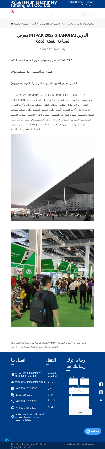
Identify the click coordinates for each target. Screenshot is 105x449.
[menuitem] (52, 15)
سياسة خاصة (88, 444)
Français (90, 2)
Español (80, 2)
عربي (91, 4)
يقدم (80, 412)
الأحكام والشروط (71, 444)
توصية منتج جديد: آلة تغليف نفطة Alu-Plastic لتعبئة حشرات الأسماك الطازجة (48, 343)
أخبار (34, 24)
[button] (52, 15)
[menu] (52, 15)
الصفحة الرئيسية (21, 24)
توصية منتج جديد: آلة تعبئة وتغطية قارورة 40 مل (32, 347)
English (70, 2)
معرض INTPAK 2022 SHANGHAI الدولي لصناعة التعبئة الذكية (67, 24)
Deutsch (83, 4)
